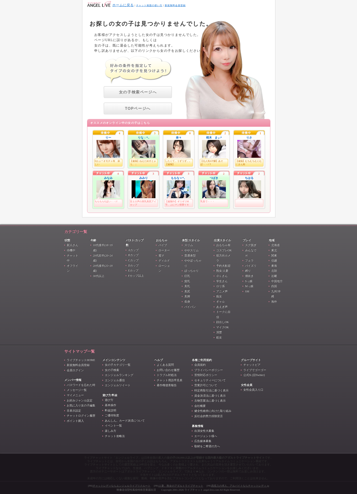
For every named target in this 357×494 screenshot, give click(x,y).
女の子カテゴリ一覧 (117, 364)
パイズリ (250, 265)
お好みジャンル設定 (79, 400)
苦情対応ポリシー (205, 375)
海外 (274, 301)
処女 (219, 337)
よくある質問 (165, 364)
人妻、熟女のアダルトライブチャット (181, 485)
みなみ (108, 178)
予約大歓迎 (223, 265)
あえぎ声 (222, 306)
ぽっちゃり (191, 270)
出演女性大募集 (204, 430)
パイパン (190, 306)
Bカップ (133, 255)
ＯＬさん (222, 276)
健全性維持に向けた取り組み (212, 410)
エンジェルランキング (119, 375)
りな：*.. (143, 137)
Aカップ (133, 250)
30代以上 (98, 276)
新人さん (72, 245)
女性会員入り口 (253, 389)
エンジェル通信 (115, 380)
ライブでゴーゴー (254, 370)
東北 (274, 250)
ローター (164, 250)
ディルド (164, 260)
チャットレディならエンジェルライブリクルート (121, 485)
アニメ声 (222, 291)
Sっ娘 (248, 281)
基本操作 (110, 405)
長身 (187, 301)
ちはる (249, 178)
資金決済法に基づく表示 (210, 395)
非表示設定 (74, 410)
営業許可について (205, 385)
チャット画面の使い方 (149, 5)
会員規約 (200, 364)
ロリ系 (220, 286)
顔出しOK (222, 322)
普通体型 (190, 255)
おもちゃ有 (223, 245)
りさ (249, 137)
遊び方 (109, 400)
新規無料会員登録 (175, 5)
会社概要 (200, 406)
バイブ (162, 245)
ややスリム (191, 250)
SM (247, 291)
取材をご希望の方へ (207, 446)
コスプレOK (224, 250)
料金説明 (110, 410)
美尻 (187, 291)
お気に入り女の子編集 (81, 405)
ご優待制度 (112, 415)
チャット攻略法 (115, 436)
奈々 (179, 137)
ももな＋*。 (179, 178)
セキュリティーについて (210, 380)
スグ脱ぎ (250, 245)
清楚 (219, 332)
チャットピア (251, 364)
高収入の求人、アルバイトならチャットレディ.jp (240, 485)
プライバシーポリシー (208, 370)
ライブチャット (193, 489)
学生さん (222, 281)
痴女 (219, 296)
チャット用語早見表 (169, 380)
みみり (143, 178)
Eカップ (133, 270)
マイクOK (222, 327)
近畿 (274, 276)
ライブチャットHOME (81, 360)
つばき (214, 178)
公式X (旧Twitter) (254, 375)
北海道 (275, 245)
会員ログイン (75, 370)
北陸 (274, 270)
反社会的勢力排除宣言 (208, 416)
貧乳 (187, 281)
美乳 (187, 286)
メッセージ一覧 (77, 390)
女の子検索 (112, 370)
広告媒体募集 (202, 441)
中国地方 (277, 281)
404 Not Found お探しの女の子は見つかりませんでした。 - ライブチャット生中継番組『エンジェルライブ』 (99, 4)
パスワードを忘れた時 (81, 385)
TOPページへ (138, 108)
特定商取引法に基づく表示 (211, 390)
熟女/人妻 (222, 270)
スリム (188, 245)
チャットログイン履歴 (81, 415)
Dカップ (133, 265)
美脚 (187, 296)
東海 (274, 265)
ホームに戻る (123, 5)
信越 (274, 260)
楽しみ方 (110, 430)
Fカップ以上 (136, 275)
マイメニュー (75, 395)
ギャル (220, 301)
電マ (161, 255)
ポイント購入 (75, 420)
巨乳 (187, 276)
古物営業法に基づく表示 (210, 400)
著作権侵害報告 (167, 385)
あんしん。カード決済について (125, 420)
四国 (274, 286)
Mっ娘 (249, 286)
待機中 (71, 250)
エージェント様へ (205, 436)
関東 (274, 255)
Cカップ (133, 260)
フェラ (249, 260)
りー (108, 137)
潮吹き (249, 276)
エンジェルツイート (117, 385)
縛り (248, 270)
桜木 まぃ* (214, 137)
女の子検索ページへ (138, 92)
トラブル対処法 (167, 375)
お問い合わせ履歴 (168, 370)
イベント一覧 (113, 425)
